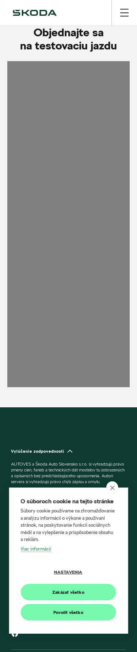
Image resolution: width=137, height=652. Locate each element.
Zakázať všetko (68, 592)
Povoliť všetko (68, 612)
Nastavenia (68, 572)
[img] (35, 12)
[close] (112, 487)
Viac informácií (35, 549)
